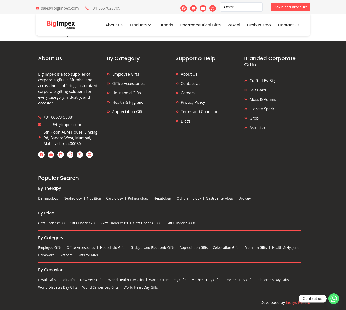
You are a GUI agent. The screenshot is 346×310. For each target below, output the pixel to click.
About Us (114, 25)
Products (140, 25)
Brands (166, 25)
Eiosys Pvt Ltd (298, 302)
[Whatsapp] (333, 298)
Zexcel (234, 25)
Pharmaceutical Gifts (200, 25)
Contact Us (288, 25)
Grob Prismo (259, 25)
